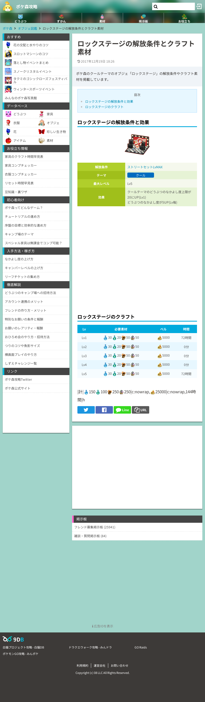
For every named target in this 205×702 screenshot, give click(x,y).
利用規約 (82, 665)
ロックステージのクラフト (104, 106)
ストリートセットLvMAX (145, 167)
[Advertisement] (137, 258)
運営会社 (99, 665)
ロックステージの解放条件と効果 (109, 101)
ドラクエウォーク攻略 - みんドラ (90, 647)
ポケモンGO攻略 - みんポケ (20, 653)
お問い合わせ (119, 665)
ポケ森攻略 (26, 6)
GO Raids (141, 647)
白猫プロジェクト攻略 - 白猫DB (23, 647)
